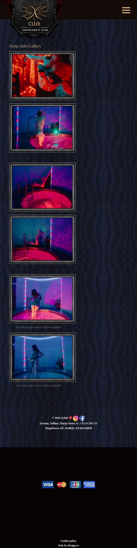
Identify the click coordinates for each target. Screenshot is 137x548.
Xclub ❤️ (34, 20)
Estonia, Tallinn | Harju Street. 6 (59, 423)
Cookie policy (68, 540)
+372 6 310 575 (88, 423)
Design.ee (73, 545)
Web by (63, 545)
